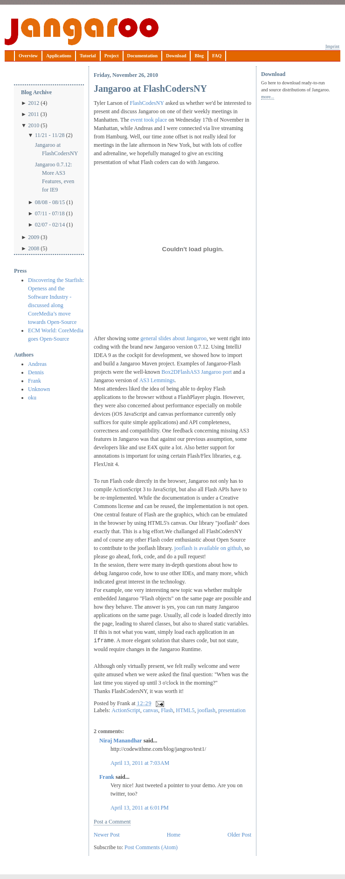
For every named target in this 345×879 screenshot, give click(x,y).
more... (267, 96)
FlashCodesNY (147, 103)
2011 (33, 114)
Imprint (332, 46)
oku (32, 397)
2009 (33, 237)
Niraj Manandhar (120, 740)
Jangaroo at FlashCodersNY (56, 149)
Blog (198, 55)
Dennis (36, 372)
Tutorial (88, 55)
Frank (34, 381)
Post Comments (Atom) (151, 847)
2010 (33, 125)
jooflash (206, 710)
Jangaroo (82, 31)
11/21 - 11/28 (50, 135)
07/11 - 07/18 (50, 213)
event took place (149, 120)
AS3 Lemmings (157, 380)
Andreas (37, 364)
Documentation (142, 55)
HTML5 (185, 710)
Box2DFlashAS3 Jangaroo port (196, 372)
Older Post (239, 834)
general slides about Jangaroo (173, 338)
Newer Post (107, 834)
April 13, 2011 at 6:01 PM (139, 807)
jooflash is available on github (208, 548)
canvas (151, 710)
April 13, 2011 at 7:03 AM (139, 763)
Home (173, 834)
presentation (232, 710)
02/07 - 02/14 (50, 224)
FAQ (216, 55)
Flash (167, 710)
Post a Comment (112, 821)
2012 (33, 103)
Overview (28, 55)
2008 (33, 248)
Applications (58, 55)
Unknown (39, 389)
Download (176, 55)
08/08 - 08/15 (50, 202)
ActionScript (125, 710)
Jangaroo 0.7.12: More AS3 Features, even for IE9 (54, 177)
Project (111, 55)
